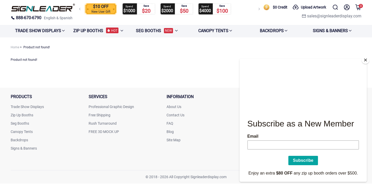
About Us (174, 107)
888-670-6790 (26, 17)
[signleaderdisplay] (43, 10)
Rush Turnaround (103, 123)
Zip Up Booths (22, 115)
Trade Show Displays (27, 107)
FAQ (170, 123)
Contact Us (175, 115)
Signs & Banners (24, 148)
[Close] (365, 58)
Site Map (174, 140)
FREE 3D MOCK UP (104, 132)
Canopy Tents (22, 132)
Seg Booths (20, 123)
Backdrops (19, 140)
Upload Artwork (309, 7)
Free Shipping (99, 115)
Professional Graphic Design (111, 107)
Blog (170, 132)
